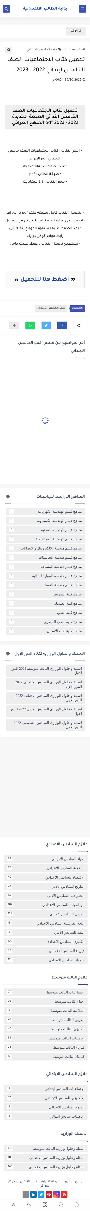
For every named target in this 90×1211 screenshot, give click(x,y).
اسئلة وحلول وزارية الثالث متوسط (45, 1148)
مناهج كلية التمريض (45, 594)
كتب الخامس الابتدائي (44, 50)
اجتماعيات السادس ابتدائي (45, 1089)
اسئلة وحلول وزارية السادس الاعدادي (45, 1167)
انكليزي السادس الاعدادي (45, 942)
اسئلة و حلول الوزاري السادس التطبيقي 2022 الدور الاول (48, 725)
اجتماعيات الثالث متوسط (45, 992)
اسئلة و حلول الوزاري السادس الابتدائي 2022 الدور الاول (48, 684)
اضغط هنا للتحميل (44, 280)
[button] (62, 325)
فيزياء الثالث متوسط (45, 1047)
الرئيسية (77, 50)
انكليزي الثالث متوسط (45, 1029)
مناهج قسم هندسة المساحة (45, 566)
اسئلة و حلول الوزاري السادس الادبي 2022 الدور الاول (46, 711)
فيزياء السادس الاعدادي (45, 951)
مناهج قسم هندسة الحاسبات (45, 557)
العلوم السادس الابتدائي (45, 1107)
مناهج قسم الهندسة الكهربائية (45, 511)
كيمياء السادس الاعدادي (45, 960)
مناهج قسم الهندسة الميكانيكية (45, 539)
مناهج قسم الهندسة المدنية (45, 530)
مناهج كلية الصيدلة (45, 603)
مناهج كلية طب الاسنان (45, 631)
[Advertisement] (45, 789)
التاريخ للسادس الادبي (45, 886)
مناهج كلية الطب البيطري (45, 622)
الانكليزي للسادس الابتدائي (45, 1098)
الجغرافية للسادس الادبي (45, 896)
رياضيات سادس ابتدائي (45, 1116)
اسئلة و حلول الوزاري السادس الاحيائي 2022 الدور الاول (49, 698)
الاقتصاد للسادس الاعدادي (45, 877)
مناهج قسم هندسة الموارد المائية (45, 576)
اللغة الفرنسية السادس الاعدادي (45, 923)
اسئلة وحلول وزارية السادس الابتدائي (45, 1158)
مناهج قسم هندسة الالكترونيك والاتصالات (45, 548)
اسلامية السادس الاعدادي (45, 868)
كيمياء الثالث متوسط (45, 1056)
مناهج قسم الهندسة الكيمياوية (45, 521)
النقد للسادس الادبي (45, 932)
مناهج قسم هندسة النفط (45, 585)
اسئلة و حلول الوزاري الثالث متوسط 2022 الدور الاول (46, 671)
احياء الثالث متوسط (45, 1001)
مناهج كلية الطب (45, 612)
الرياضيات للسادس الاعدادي (45, 905)
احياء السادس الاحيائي (45, 859)
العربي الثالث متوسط (45, 1020)
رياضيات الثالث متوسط (45, 1038)
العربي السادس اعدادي (45, 914)
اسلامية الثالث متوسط (45, 1010)
